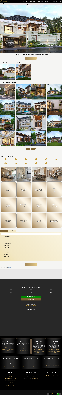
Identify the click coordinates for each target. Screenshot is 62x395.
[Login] (57, 1)
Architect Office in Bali (23, 348)
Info (51, 1)
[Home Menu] (24, 1)
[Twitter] (55, 375)
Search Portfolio (4, 230)
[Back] (1, 3)
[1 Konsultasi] (58, 394)
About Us (47, 1)
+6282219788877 (31, 306)
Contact (54, 1)
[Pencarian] (50, 394)
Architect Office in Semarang (31, 364)
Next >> (33, 148)
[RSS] (57, 375)
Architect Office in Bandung (38, 349)
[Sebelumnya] (48, 394)
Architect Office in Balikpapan (51, 363)
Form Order (31, 299)
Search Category (12, 230)
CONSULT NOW (31, 264)
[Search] (61, 1)
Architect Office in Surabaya (54, 349)
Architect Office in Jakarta (8, 347)
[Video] (53, 394)
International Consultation (31, 296)
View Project (31, 58)
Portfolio (27, 1)
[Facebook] (46, 375)
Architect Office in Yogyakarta (10, 364)
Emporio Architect (27, 392)
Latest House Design (5, 153)
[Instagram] (48, 375)
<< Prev (28, 148)
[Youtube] (50, 375)
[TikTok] (52, 375)
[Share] (55, 394)
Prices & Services (40, 1)
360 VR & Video (33, 1)
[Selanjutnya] (60, 394)
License (9, 267)
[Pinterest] (53, 375)
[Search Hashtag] (3, 3)
